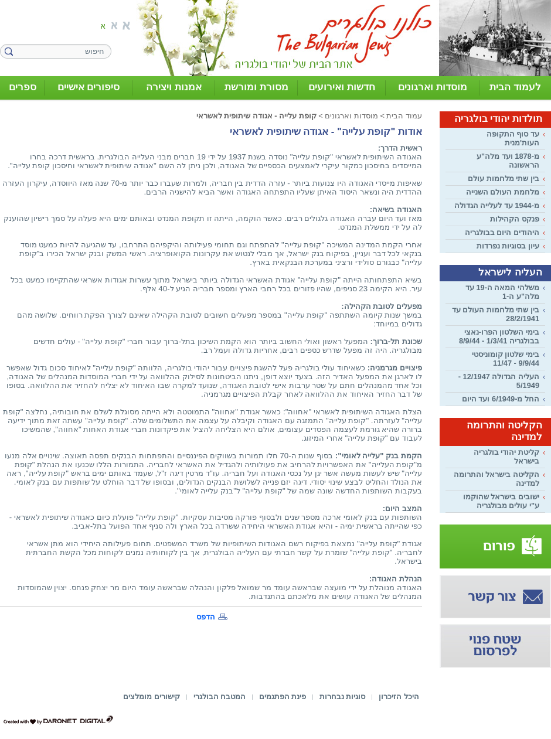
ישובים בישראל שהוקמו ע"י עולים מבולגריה (501, 501)
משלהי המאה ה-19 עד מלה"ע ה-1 (502, 292)
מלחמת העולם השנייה (502, 192)
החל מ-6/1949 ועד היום (500, 398)
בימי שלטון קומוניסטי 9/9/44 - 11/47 (505, 358)
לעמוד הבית (515, 87)
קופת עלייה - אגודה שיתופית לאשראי (256, 115)
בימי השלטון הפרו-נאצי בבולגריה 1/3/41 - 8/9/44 (499, 336)
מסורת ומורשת (256, 87)
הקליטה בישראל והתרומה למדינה (496, 479)
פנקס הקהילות (514, 218)
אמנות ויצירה (174, 87)
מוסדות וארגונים (432, 87)
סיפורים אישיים (88, 87)
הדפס (205, 616)
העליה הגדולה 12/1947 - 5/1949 (498, 381)
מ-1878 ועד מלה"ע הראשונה (508, 160)
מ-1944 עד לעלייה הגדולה (496, 205)
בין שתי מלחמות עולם (503, 178)
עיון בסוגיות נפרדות (508, 245)
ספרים (22, 87)
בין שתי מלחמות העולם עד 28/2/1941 (495, 314)
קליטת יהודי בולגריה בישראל (506, 456)
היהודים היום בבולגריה (502, 232)
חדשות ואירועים (341, 87)
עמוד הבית (404, 115)
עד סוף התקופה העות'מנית (513, 138)
